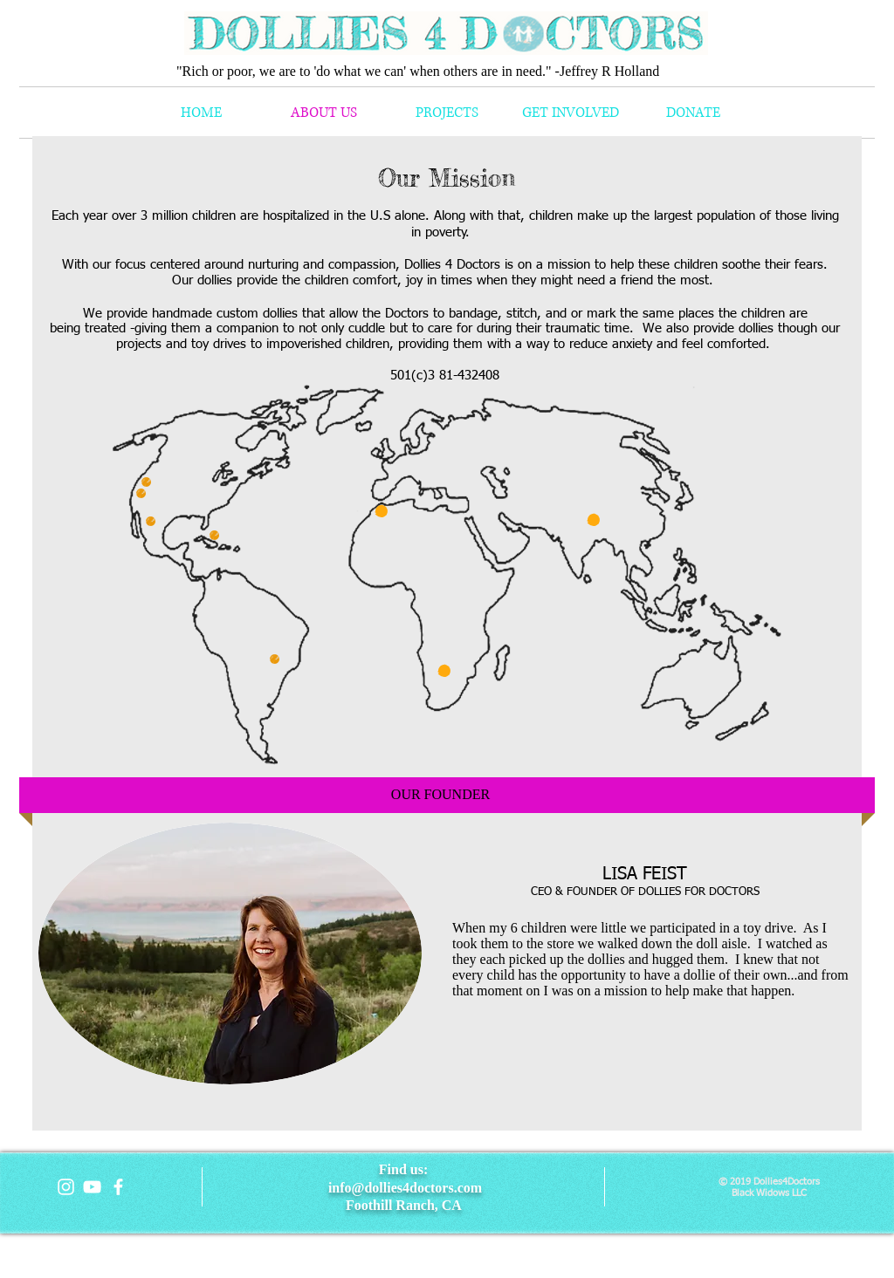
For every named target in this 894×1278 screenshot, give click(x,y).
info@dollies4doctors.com (405, 1187)
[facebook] (118, 1187)
